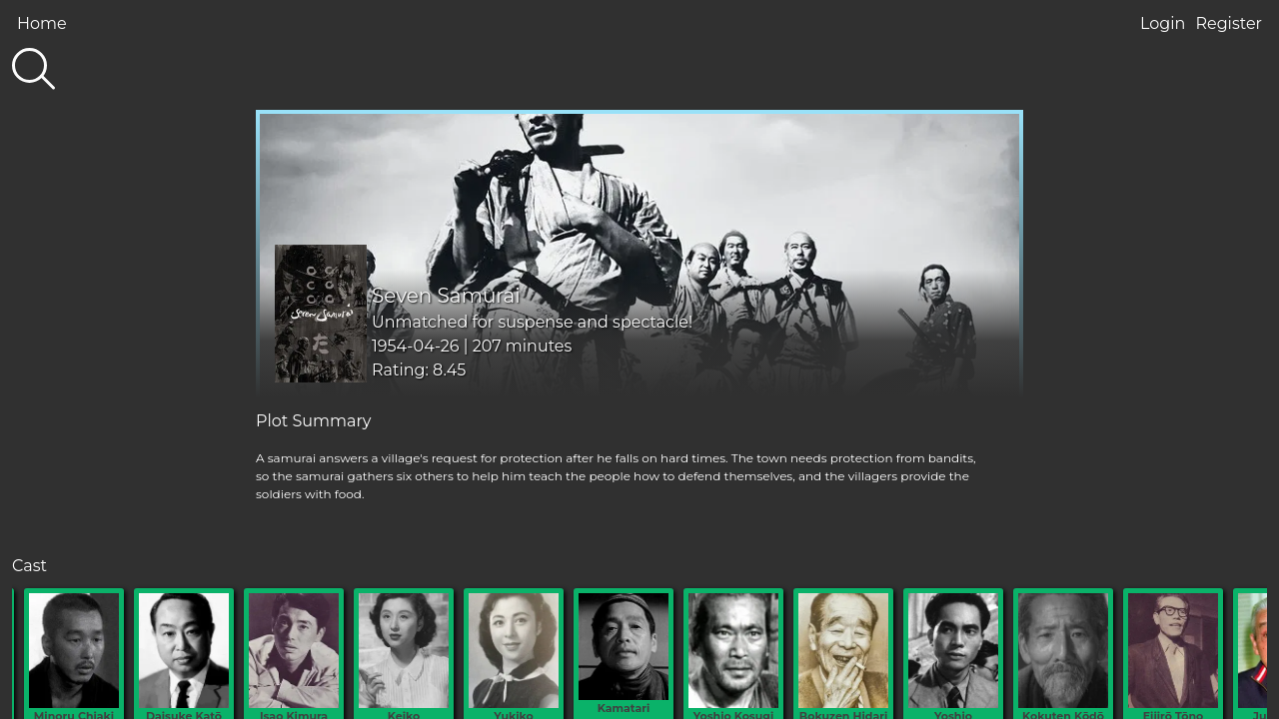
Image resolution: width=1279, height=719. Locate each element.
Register (1228, 23)
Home (42, 23)
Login (1162, 23)
